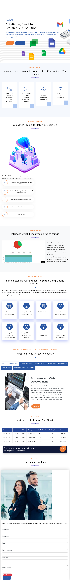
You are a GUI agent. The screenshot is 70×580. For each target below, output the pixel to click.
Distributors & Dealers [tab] (40, 363)
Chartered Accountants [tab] (26, 363)
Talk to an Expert (20, 43)
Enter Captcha (6, 568)
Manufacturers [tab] (31, 367)
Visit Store (63, 434)
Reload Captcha (7, 574)
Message (5, 558)
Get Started (9, 43)
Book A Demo (36, 406)
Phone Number (7, 551)
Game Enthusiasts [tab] (62, 363)
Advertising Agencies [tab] (19, 367)
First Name (5, 530)
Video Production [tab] (6, 367)
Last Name (5, 537)
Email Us (62, 449)
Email (4, 544)
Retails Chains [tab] (52, 363)
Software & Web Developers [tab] (10, 363)
